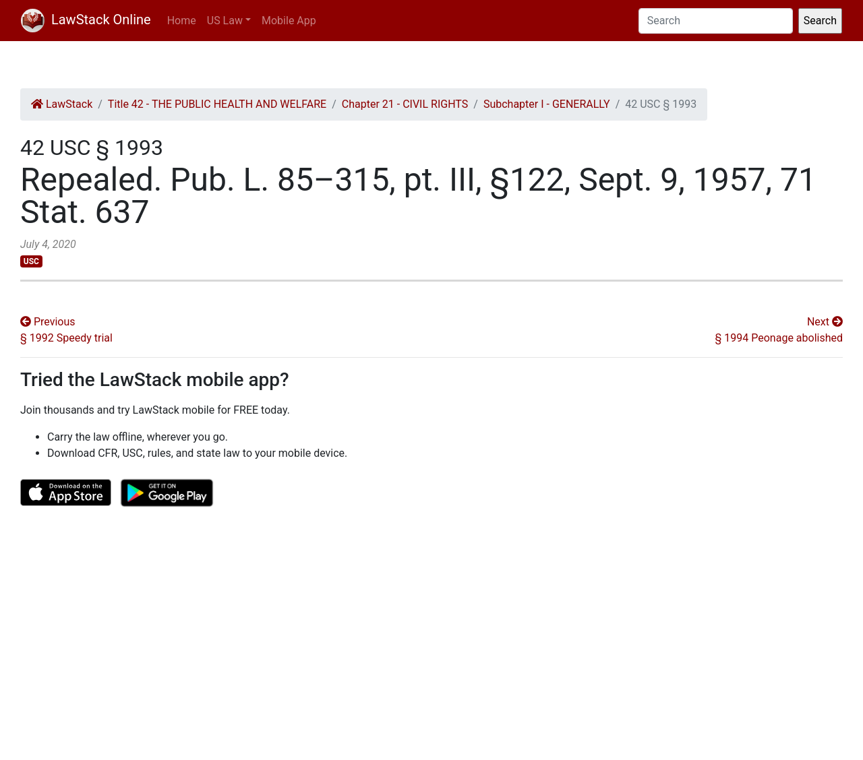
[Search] (715, 21)
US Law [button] (225, 20)
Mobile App (289, 20)
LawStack (61, 104)
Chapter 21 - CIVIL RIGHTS (405, 104)
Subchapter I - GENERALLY (546, 104)
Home (181, 20)
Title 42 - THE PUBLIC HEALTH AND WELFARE (217, 104)
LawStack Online (86, 19)
